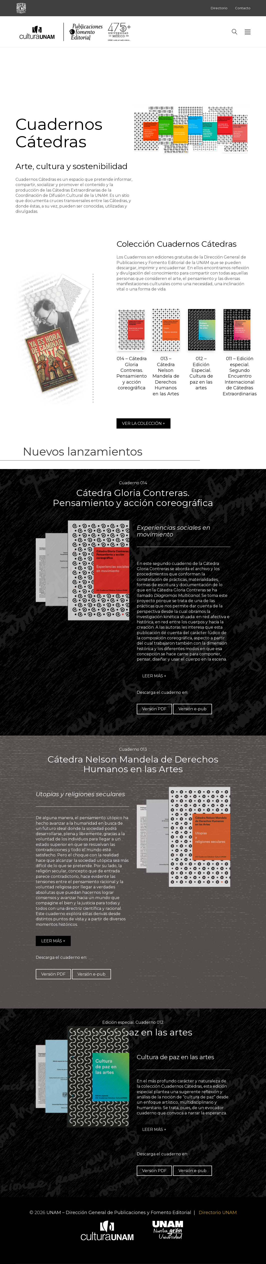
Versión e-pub (192, 709)
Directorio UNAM (218, 1212)
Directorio (219, 8)
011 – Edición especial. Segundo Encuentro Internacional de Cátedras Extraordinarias (240, 376)
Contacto (242, 8)
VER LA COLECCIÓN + (143, 423)
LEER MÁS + (154, 676)
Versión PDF (154, 709)
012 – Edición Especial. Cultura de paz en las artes (201, 373)
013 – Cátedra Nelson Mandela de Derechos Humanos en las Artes (165, 376)
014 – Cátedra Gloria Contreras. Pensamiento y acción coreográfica (131, 373)
